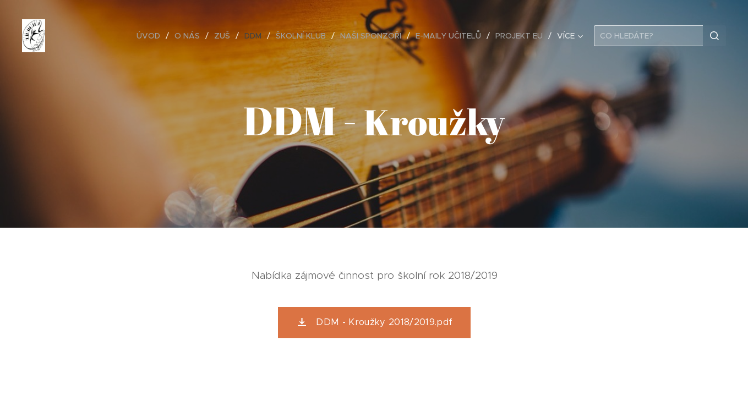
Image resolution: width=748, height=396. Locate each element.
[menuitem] (151, 36)
